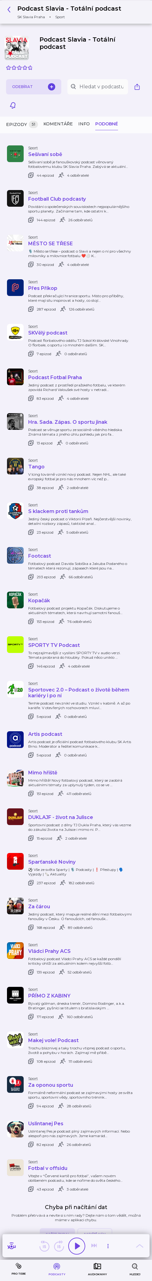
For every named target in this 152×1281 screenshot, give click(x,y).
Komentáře (58, 124)
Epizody (22, 124)
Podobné (106, 124)
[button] (66, 12)
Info (84, 124)
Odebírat (33, 86)
